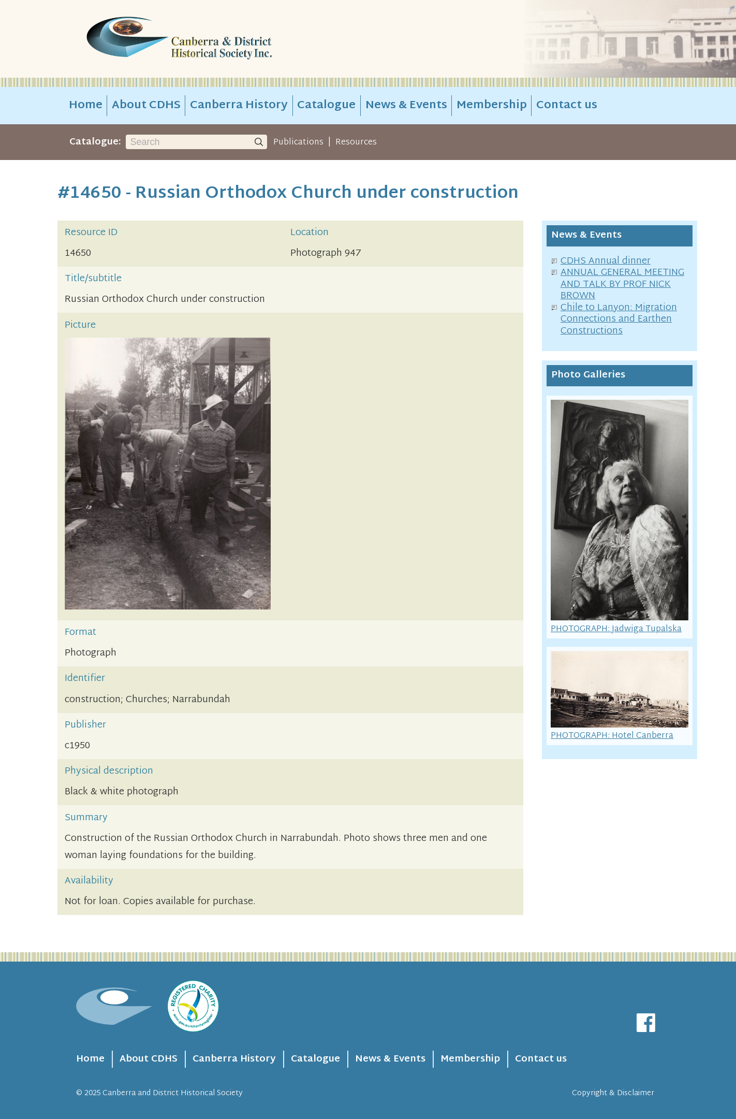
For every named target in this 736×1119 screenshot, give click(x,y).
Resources (356, 142)
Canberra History (239, 105)
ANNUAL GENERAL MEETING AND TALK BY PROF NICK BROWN (622, 284)
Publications (298, 142)
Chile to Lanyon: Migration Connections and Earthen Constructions (619, 319)
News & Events (406, 105)
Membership (492, 105)
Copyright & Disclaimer (613, 1093)
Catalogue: (95, 142)
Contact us (566, 105)
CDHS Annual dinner (606, 261)
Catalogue (326, 105)
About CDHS (146, 105)
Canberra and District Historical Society (172, 1093)
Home (85, 105)
